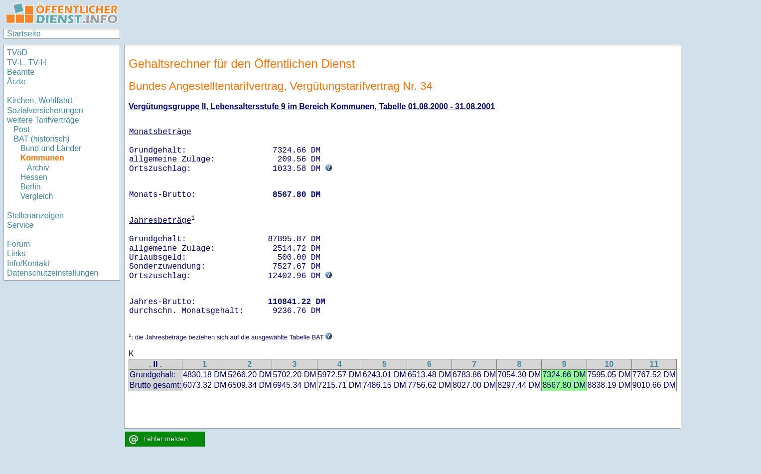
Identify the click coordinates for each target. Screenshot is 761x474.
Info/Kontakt (28, 263)
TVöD (17, 52)
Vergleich (36, 196)
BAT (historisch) (41, 139)
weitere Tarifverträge (43, 120)
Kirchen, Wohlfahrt (39, 100)
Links (16, 253)
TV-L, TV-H (26, 62)
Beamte (20, 72)
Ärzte (16, 81)
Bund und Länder (51, 148)
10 (609, 364)
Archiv (38, 167)
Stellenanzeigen (35, 215)
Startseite (24, 33)
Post (21, 129)
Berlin (30, 186)
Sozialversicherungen (45, 110)
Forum (18, 244)
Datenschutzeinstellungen (52, 273)
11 (653, 364)
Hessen (33, 177)
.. (150, 365)
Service (20, 225)
